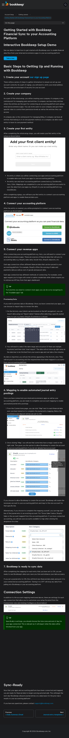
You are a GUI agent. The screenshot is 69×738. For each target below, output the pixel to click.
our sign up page (39, 77)
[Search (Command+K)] (65, 5)
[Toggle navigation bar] (3, 4)
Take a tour (10, 58)
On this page (10, 23)
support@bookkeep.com (44, 703)
